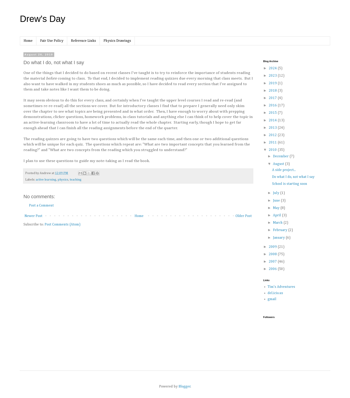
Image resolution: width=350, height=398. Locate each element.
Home (28, 41)
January (279, 238)
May (276, 208)
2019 (273, 83)
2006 (273, 269)
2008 (273, 254)
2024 (273, 68)
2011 (273, 142)
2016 (273, 105)
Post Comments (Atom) (63, 224)
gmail (272, 299)
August (279, 164)
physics (63, 179)
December (281, 156)
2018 (273, 91)
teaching (75, 179)
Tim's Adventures (281, 287)
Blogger (185, 386)
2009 (273, 247)
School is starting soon (289, 184)
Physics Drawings (117, 41)
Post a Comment (41, 205)
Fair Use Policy (51, 41)
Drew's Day (42, 19)
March (278, 223)
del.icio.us (275, 293)
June (277, 200)
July (276, 193)
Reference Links (83, 41)
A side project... (284, 170)
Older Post (243, 216)
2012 (273, 135)
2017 (273, 98)
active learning (46, 179)
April (277, 215)
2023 (273, 76)
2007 (273, 261)
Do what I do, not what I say (293, 177)
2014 (273, 120)
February (280, 230)
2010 (273, 150)
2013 (273, 128)
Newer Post (33, 216)
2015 (273, 113)
